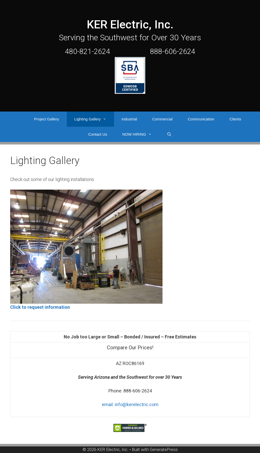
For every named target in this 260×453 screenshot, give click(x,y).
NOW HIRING (140, 134)
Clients (235, 119)
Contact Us (97, 134)
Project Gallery (46, 119)
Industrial (129, 119)
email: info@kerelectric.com (130, 404)
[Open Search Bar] (169, 134)
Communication (201, 119)
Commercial (162, 119)
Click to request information (40, 307)
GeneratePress (164, 449)
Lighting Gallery (94, 119)
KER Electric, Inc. (130, 24)
